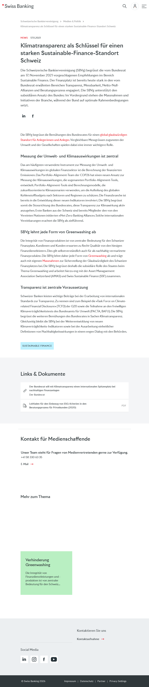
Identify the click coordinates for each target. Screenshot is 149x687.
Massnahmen (50, 261)
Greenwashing (97, 256)
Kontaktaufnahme (88, 639)
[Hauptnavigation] (144, 6)
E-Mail (24, 464)
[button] (24, 116)
